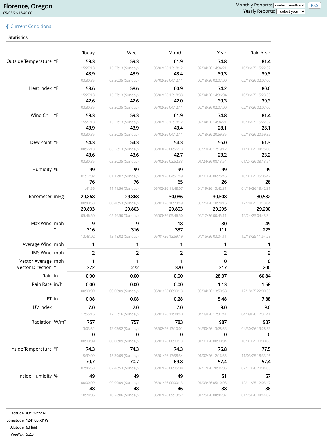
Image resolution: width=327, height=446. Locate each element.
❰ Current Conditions (28, 26)
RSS (315, 5)
